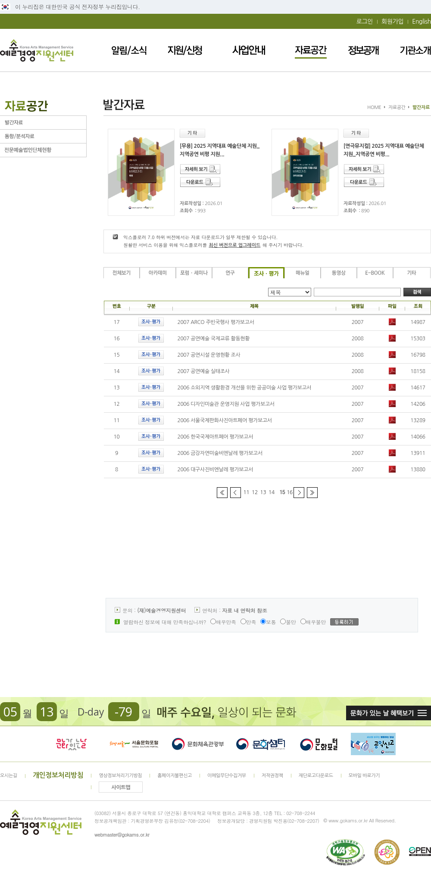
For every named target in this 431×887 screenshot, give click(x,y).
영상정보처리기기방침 (120, 775)
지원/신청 (185, 50)
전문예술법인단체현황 (43, 150)
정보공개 (363, 50)
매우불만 (313, 622)
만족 (248, 622)
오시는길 (8, 775)
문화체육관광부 (198, 744)
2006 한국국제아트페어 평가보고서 (215, 436)
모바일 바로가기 (364, 775)
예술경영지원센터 (36, 50)
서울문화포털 (134, 744)
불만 (288, 622)
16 (290, 492)
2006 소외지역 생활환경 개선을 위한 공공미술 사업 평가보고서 (245, 387)
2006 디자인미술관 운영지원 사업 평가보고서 (226, 404)
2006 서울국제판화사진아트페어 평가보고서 (225, 420)
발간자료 (43, 122)
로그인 (364, 22)
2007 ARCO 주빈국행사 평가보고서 (216, 322)
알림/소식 (129, 50)
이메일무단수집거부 (226, 775)
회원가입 (392, 22)
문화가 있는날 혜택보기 (388, 713)
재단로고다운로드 (316, 775)
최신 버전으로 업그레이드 (234, 245)
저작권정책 (272, 775)
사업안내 (248, 50)
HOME (374, 107)
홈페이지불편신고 (174, 775)
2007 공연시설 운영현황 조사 (209, 355)
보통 (268, 622)
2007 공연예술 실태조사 (204, 371)
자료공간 (311, 50)
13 (263, 492)
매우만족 (223, 622)
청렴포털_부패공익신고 (373, 744)
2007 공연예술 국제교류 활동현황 (214, 338)
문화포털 (318, 744)
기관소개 (415, 50)
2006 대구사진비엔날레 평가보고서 (215, 469)
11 (247, 492)
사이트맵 (121, 787)
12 (255, 492)
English (421, 22)
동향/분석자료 (43, 136)
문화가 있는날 (71, 744)
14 (272, 492)
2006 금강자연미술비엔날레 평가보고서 (220, 453)
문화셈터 (261, 744)
